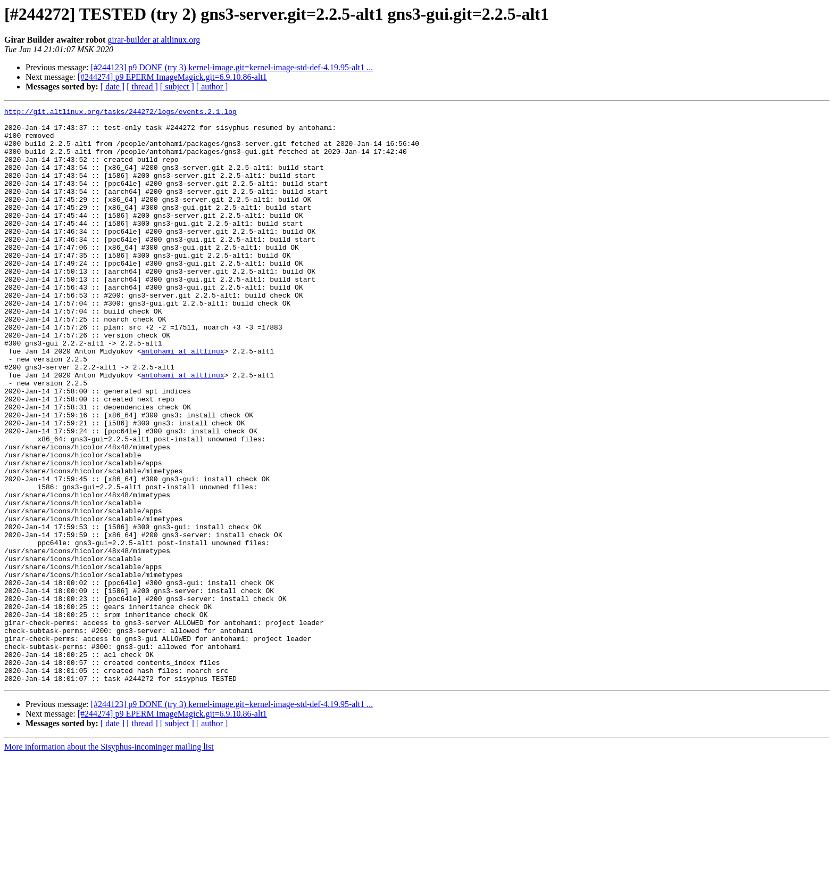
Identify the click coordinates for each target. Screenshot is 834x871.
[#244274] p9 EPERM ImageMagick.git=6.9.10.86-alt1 (172, 76)
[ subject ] (177, 86)
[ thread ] (142, 86)
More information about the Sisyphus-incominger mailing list (109, 861)
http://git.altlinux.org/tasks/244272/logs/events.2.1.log (120, 113)
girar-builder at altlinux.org (153, 39)
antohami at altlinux (182, 400)
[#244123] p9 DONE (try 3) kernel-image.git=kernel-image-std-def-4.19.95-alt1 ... (232, 67)
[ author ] (212, 86)
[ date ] (112, 86)
